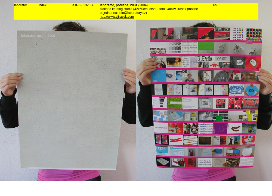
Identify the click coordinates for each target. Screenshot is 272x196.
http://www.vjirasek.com (117, 17)
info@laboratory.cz (132, 13)
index (43, 5)
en (215, 5)
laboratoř (20, 5)
